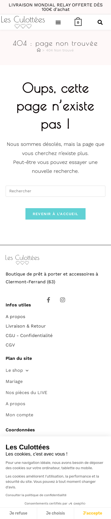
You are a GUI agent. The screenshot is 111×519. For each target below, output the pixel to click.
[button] (58, 22)
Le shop (17, 370)
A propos (15, 403)
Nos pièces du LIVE (26, 392)
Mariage (14, 381)
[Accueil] (39, 50)
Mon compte (19, 414)
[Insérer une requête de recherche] (55, 191)
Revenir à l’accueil (56, 214)
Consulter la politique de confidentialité (36, 495)
